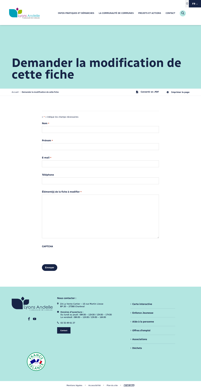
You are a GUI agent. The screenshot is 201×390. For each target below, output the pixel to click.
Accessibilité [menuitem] (94, 385)
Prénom (47, 140)
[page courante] (40, 92)
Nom (45, 123)
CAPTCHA (47, 246)
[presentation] (65, 255)
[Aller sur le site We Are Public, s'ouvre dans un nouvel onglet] (129, 385)
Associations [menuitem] (139, 339)
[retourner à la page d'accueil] (24, 13)
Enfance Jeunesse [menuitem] (142, 312)
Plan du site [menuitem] (112, 385)
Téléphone (48, 174)
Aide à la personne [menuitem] (143, 321)
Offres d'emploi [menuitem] (141, 330)
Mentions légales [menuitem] (74, 385)
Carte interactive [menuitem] (142, 304)
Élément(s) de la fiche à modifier (61, 191)
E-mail (46, 157)
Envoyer (49, 267)
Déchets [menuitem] (137, 348)
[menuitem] (76, 13)
